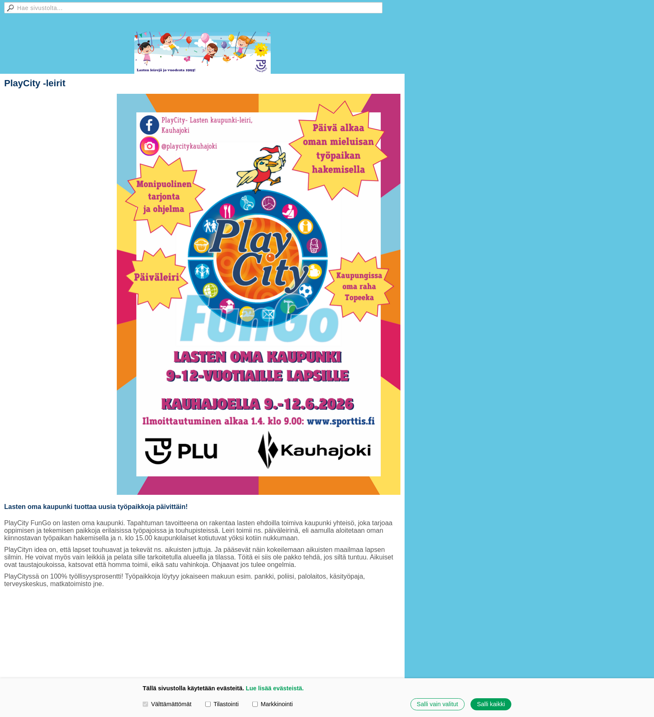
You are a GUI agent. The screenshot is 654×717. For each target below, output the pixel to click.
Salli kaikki (491, 704)
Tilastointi (222, 704)
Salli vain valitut (437, 704)
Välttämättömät (167, 704)
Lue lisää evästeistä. (275, 688)
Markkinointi (272, 704)
